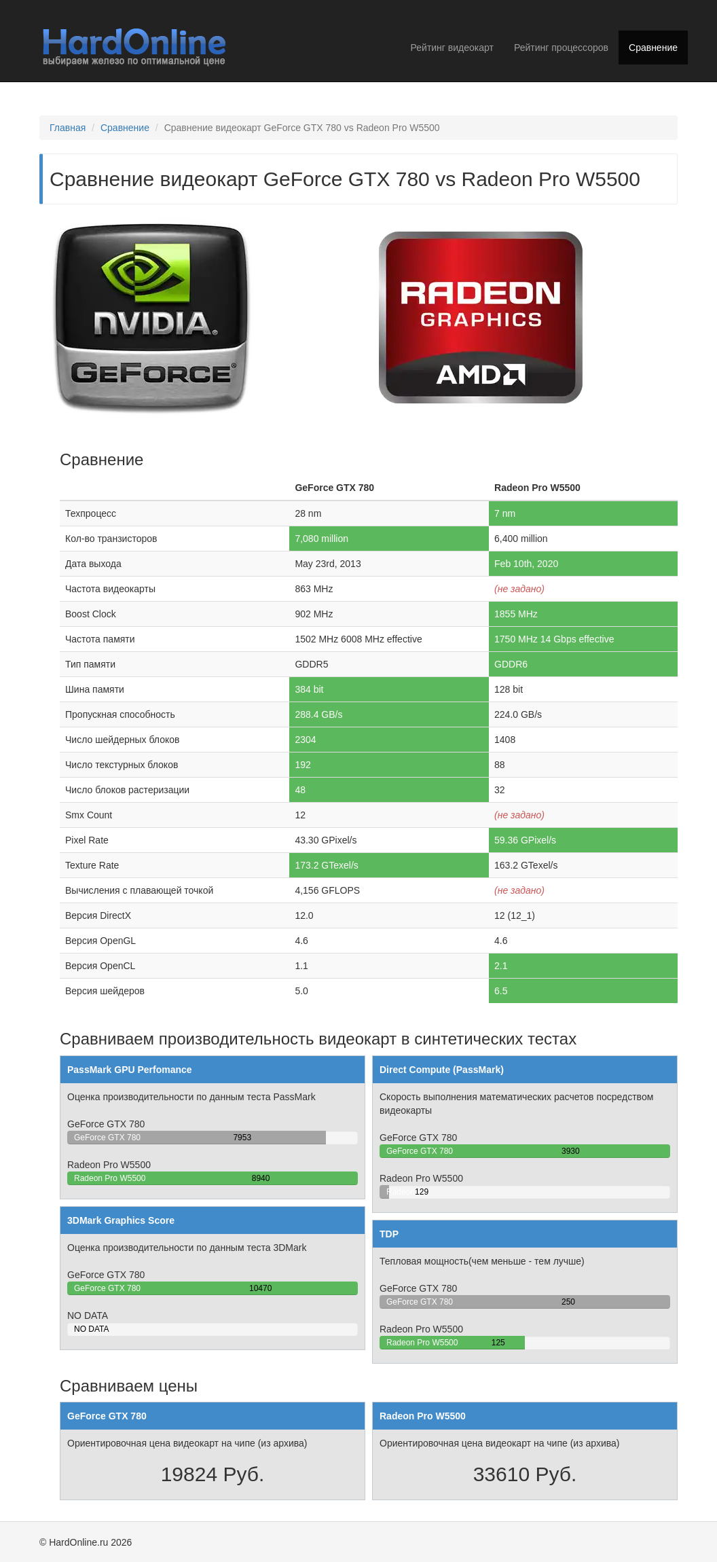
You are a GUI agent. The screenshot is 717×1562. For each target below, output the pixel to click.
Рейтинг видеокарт (452, 47)
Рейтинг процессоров (561, 47)
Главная (68, 127)
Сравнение (653, 47)
